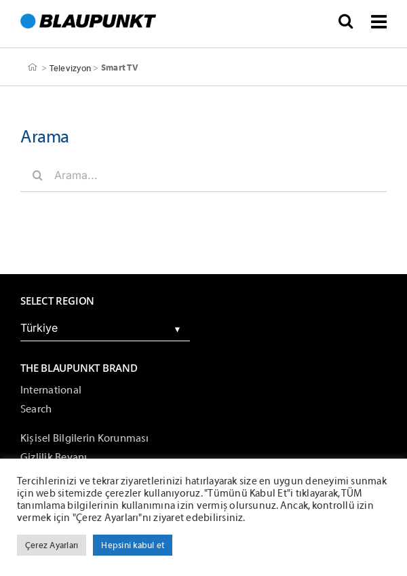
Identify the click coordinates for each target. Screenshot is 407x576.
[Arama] (37, 175)
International (50, 390)
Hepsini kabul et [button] (132, 545)
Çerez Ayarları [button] (51, 545)
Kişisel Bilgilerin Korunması (84, 438)
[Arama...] (203, 175)
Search (36, 409)
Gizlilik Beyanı (54, 457)
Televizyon (70, 67)
